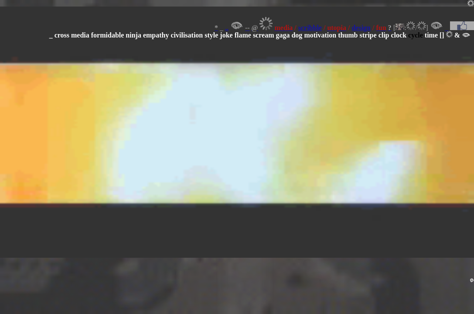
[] (442, 35)
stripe (368, 35)
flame (243, 35)
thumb (348, 35)
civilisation (187, 35)
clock (399, 35)
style (211, 35)
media (80, 35)
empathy (156, 35)
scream (263, 35)
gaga (283, 35)
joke (226, 35)
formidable (107, 35)
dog (296, 35)
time (431, 35)
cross (62, 35)
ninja (133, 35)
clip (384, 35)
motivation (320, 35)
